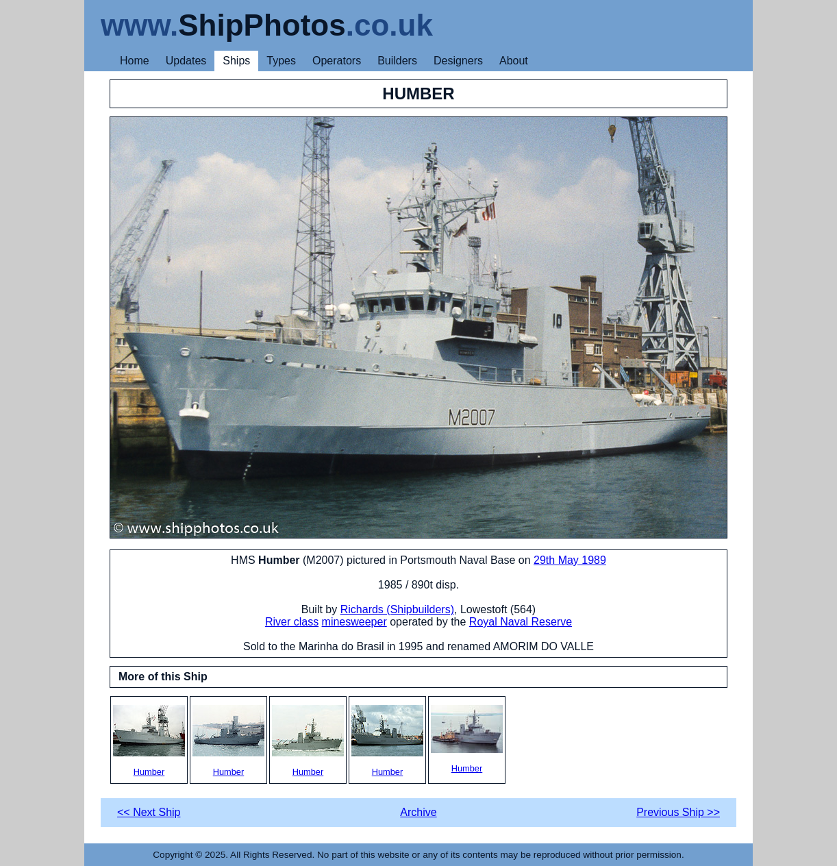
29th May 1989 (570, 560)
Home (134, 60)
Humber (149, 741)
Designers (458, 60)
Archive (418, 812)
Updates (186, 60)
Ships (236, 60)
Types (281, 60)
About (513, 60)
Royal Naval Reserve (520, 622)
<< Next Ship (149, 812)
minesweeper (354, 622)
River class (291, 622)
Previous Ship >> (678, 812)
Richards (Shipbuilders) (397, 609)
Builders (397, 60)
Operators (336, 60)
